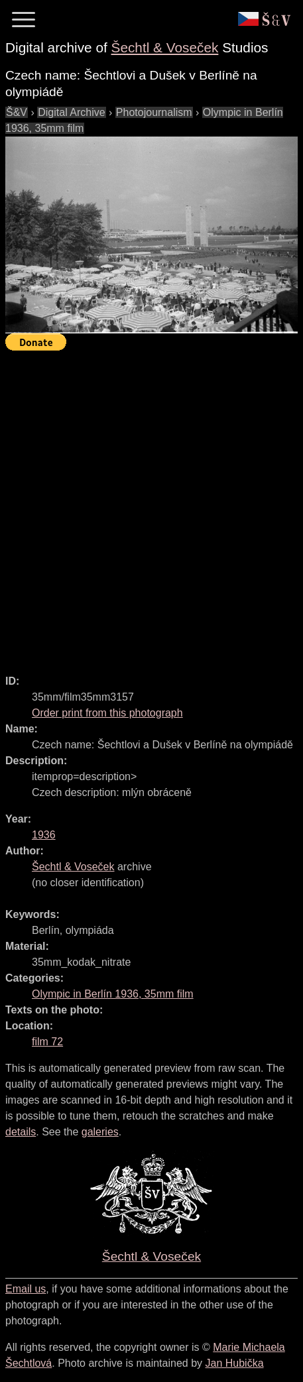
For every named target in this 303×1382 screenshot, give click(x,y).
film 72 (47, 1041)
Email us (25, 1289)
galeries (100, 1131)
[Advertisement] (151, 506)
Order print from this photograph (107, 713)
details (20, 1131)
